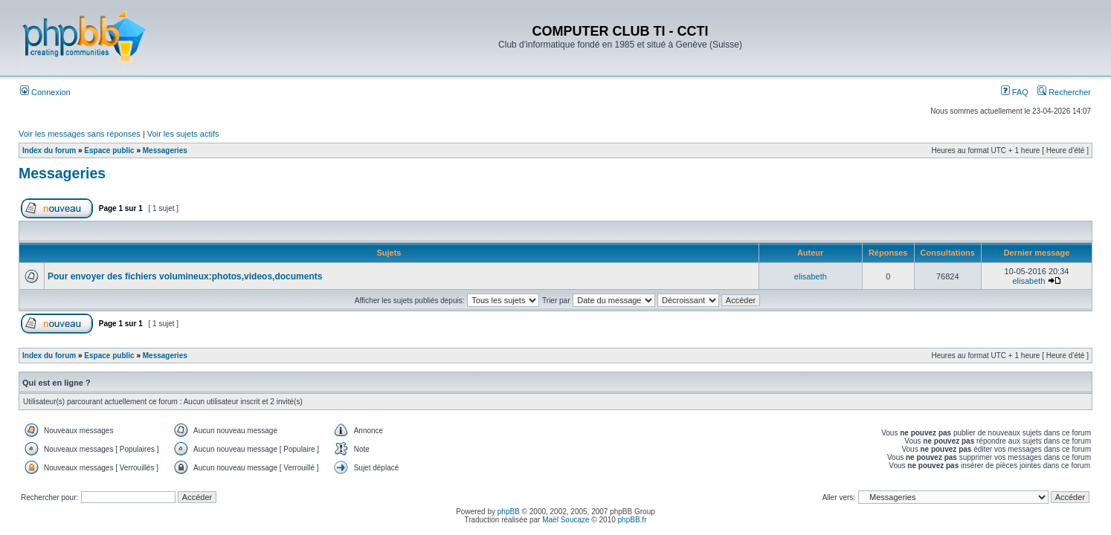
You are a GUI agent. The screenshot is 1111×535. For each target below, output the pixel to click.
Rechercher (1064, 92)
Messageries (165, 150)
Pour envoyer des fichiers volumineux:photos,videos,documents (185, 276)
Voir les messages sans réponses (80, 133)
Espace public (109, 150)
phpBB (508, 512)
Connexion (45, 92)
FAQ (1014, 92)
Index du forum (49, 150)
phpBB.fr (632, 520)
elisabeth (810, 276)
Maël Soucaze (565, 520)
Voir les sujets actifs (183, 133)
